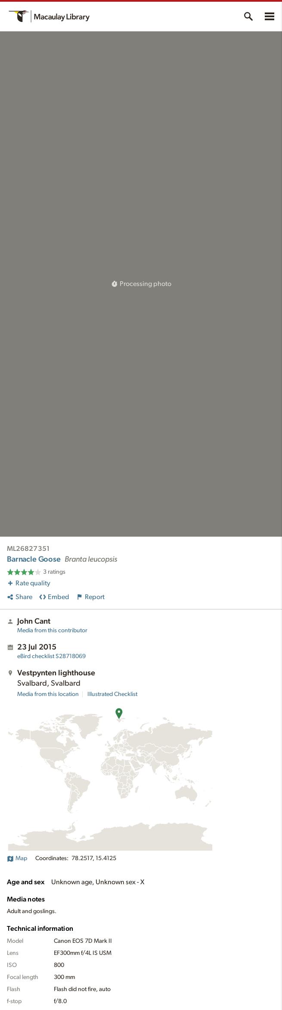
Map (17, 858)
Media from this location (48, 694)
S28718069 (51, 656)
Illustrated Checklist (112, 694)
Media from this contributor (52, 631)
